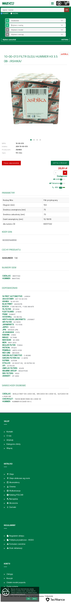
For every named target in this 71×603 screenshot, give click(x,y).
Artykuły (10, 440)
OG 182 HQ (18, 317)
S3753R (14, 361)
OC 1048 (13, 337)
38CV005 (15, 353)
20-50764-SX (29, 363)
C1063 (13, 335)
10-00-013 (14, 301)
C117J (18, 332)
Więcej (9, 448)
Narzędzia (12, 499)
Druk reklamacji (14, 548)
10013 (12, 327)
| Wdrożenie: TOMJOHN (44, 596)
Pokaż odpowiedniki (11, 163)
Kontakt (10, 432)
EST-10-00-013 (21, 299)
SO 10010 (17, 322)
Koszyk (10, 578)
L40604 (27, 296)
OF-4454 (15, 376)
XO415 (21, 368)
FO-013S (19, 325)
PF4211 (14, 348)
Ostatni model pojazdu (16, 582)
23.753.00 (11, 366)
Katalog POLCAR (15, 495)
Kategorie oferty (14, 444)
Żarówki (11, 507)
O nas (9, 436)
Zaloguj (10, 574)
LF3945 (18, 312)
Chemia (11, 486)
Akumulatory (13, 482)
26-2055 (16, 340)
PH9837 (12, 314)
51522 (17, 373)
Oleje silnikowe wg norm (18, 478)
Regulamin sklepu (15, 536)
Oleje (10, 474)
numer (5, 13)
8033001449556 (10, 240)
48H (58, 187)
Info (34, 598)
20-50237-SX (17, 363)
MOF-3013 (12, 343)
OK (66, 10)
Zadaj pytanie (12, 586)
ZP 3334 (16, 309)
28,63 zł (62, 168)
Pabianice (57, 183)
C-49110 (25, 358)
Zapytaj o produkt (60, 163)
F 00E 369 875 (28, 307)
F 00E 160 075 (16, 307)
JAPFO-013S (17, 350)
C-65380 (27, 355)
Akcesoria (12, 503)
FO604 (19, 345)
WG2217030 (23, 371)
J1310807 (31, 319)
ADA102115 (18, 304)
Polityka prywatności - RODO (20, 540)
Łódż (59, 179)
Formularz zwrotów (16, 544)
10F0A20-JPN (13, 330)
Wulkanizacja (13, 491)
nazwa (15, 13)
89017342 (16, 276)
